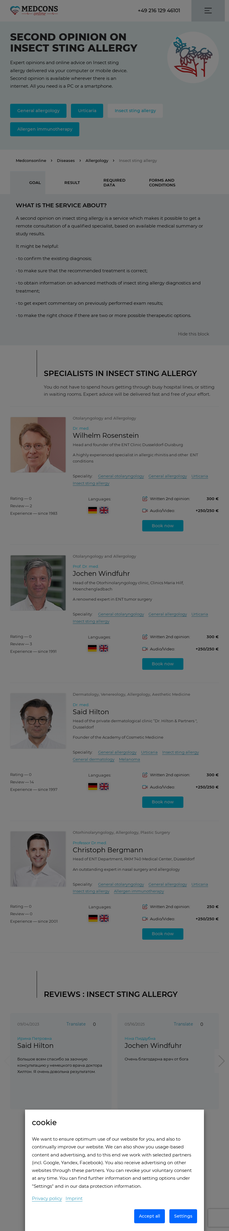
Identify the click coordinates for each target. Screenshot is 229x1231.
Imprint (74, 1198)
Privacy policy (47, 1198)
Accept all (149, 1216)
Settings (183, 1216)
